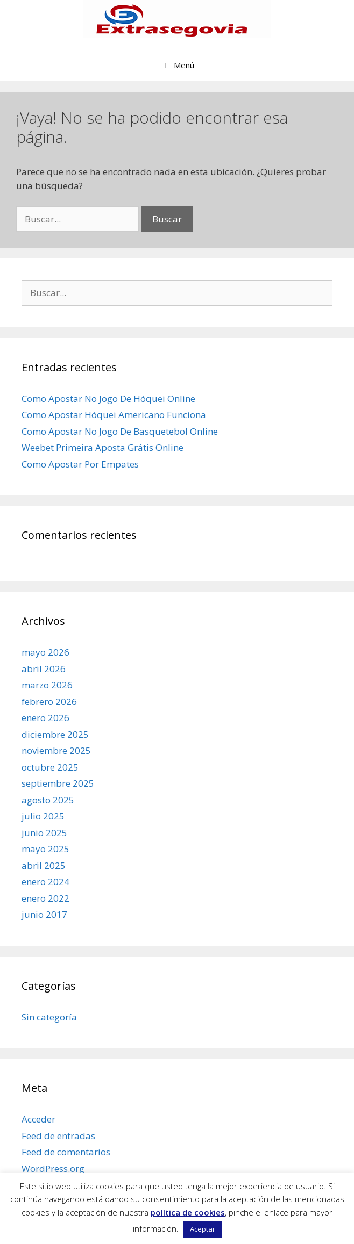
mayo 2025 (45, 849)
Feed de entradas (58, 1136)
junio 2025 (44, 832)
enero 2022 (45, 898)
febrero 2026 (49, 701)
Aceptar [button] (202, 1229)
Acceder (38, 1119)
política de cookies (188, 1212)
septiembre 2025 (58, 783)
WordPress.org (53, 1168)
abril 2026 (44, 669)
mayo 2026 (45, 652)
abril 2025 (44, 865)
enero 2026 (45, 717)
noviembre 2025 (56, 750)
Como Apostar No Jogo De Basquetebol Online (120, 431)
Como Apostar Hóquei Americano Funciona (114, 414)
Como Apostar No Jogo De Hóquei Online (108, 398)
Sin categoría (49, 1017)
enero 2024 (45, 881)
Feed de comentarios (66, 1152)
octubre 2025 (50, 767)
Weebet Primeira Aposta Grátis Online (102, 447)
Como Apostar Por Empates (80, 464)
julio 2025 (43, 816)
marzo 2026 (47, 685)
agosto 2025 (48, 800)
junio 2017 (44, 914)
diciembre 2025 (55, 734)
